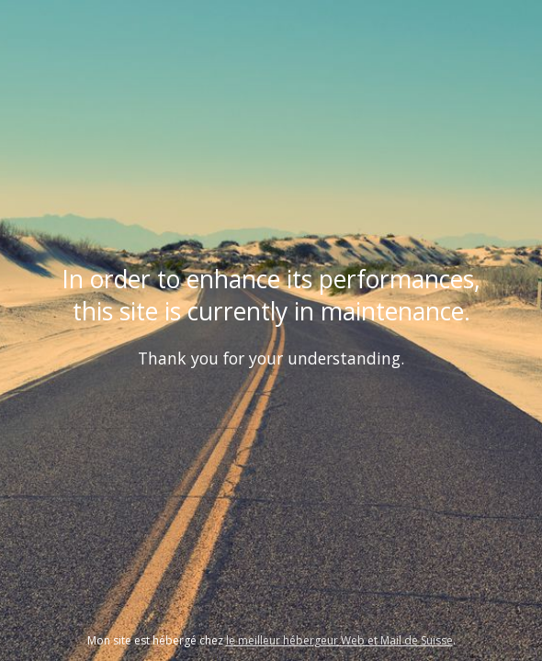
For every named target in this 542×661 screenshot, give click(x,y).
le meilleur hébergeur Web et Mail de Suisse (339, 640)
